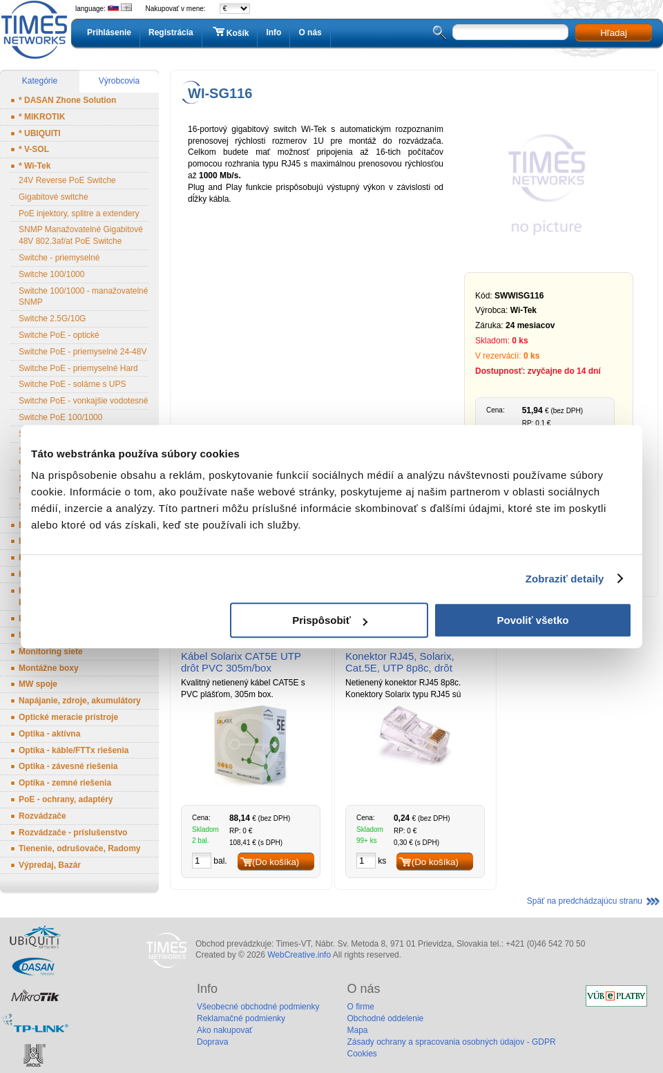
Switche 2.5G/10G (52, 318)
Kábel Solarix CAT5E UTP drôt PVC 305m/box (241, 662)
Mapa (357, 1030)
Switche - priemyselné (59, 258)
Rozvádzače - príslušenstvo (73, 832)
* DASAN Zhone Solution (67, 100)
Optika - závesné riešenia (68, 766)
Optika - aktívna (49, 734)
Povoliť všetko (533, 620)
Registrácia (170, 32)
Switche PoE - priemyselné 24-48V (82, 352)
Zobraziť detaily (565, 579)
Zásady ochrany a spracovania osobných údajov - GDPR (451, 1042)
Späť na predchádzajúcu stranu (584, 901)
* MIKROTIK (42, 117)
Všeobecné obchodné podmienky (258, 1007)
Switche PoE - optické (59, 335)
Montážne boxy (49, 668)
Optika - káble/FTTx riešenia (73, 750)
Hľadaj (613, 33)
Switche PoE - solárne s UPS (72, 384)
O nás (309, 32)
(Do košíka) (275, 862)
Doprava (212, 1042)
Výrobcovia (119, 81)
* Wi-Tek (34, 166)
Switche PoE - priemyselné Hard (78, 368)
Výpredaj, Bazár (50, 865)
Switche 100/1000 (51, 274)
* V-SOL (34, 149)
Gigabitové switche (53, 197)
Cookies (361, 1053)
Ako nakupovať (225, 1030)
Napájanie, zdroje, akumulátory (80, 700)
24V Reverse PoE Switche (67, 180)
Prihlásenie (109, 32)
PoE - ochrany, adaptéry (66, 799)
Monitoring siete (51, 651)
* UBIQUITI (40, 133)
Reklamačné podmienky (241, 1018)
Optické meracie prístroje (68, 717)
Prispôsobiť (329, 620)
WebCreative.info (299, 955)
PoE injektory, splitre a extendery (79, 213)
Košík (230, 32)
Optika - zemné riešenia (65, 783)
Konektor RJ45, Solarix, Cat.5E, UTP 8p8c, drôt (399, 662)
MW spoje (38, 684)
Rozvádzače (42, 816)
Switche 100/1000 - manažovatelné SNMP (83, 296)
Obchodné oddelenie (385, 1018)
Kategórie (39, 81)
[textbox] (510, 32)
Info (273, 32)
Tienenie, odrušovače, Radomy (80, 848)
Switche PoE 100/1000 (60, 417)
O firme (360, 1007)
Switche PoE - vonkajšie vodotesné (83, 401)
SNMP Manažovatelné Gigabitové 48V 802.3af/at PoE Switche (81, 235)
